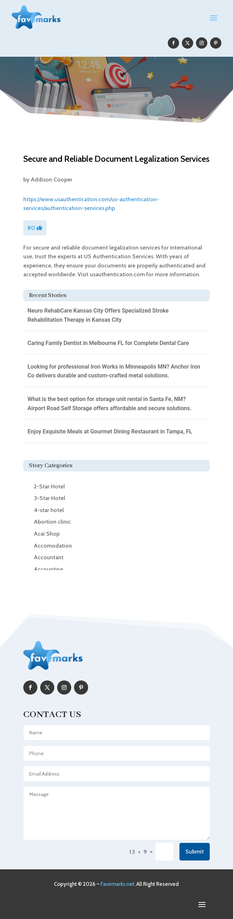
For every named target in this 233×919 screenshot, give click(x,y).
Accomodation (53, 545)
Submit (194, 851)
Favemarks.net (117, 884)
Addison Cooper (51, 179)
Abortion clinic (52, 521)
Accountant (48, 557)
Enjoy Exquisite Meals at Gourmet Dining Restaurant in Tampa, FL (109, 431)
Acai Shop (47, 533)
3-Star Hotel (49, 498)
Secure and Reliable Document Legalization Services (116, 159)
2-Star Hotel (49, 486)
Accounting (48, 569)
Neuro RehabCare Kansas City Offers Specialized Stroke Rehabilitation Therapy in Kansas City (97, 315)
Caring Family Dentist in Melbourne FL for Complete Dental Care (108, 343)
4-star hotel (49, 510)
